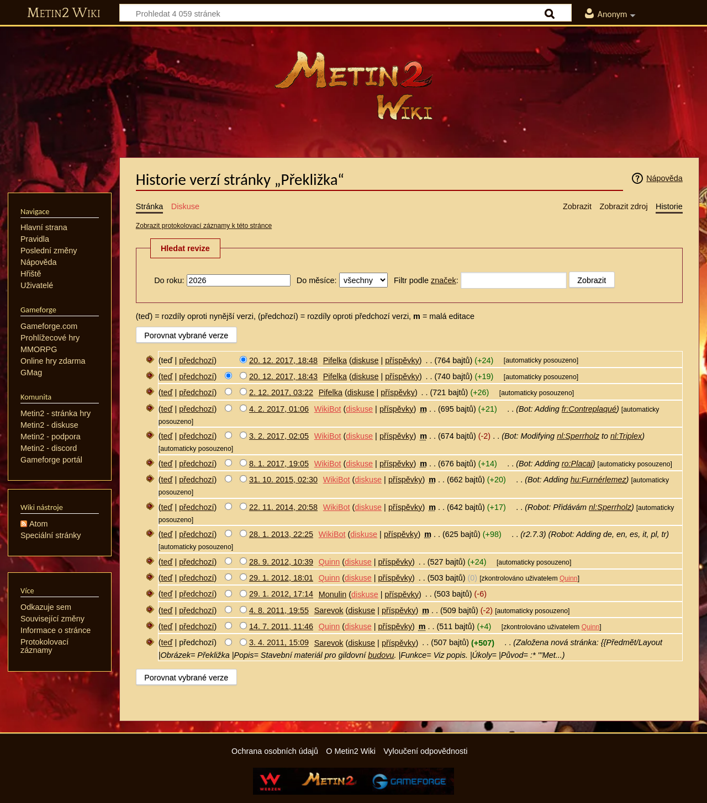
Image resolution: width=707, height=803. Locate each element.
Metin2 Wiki (64, 13)
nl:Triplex (626, 436)
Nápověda (664, 178)
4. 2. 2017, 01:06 (279, 409)
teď (167, 376)
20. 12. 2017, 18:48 (283, 360)
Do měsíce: (317, 280)
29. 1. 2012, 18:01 (281, 577)
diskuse (365, 360)
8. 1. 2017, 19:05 (279, 463)
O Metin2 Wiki (351, 751)
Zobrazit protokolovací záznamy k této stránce (204, 226)
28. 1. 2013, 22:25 (281, 534)
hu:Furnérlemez (598, 479)
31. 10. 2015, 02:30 (283, 479)
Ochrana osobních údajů (274, 751)
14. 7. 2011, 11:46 (281, 626)
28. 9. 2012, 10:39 (281, 561)
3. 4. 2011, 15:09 (279, 643)
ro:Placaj (577, 463)
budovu (381, 655)
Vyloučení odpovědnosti (425, 751)
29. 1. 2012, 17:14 (281, 594)
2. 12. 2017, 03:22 (281, 392)
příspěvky (402, 360)
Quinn (569, 578)
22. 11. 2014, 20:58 (283, 507)
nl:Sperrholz (578, 436)
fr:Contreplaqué (589, 409)
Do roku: (169, 280)
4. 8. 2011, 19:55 (279, 610)
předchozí (196, 360)
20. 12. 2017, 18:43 (283, 376)
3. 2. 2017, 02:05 (279, 436)
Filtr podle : (426, 280)
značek (443, 280)
